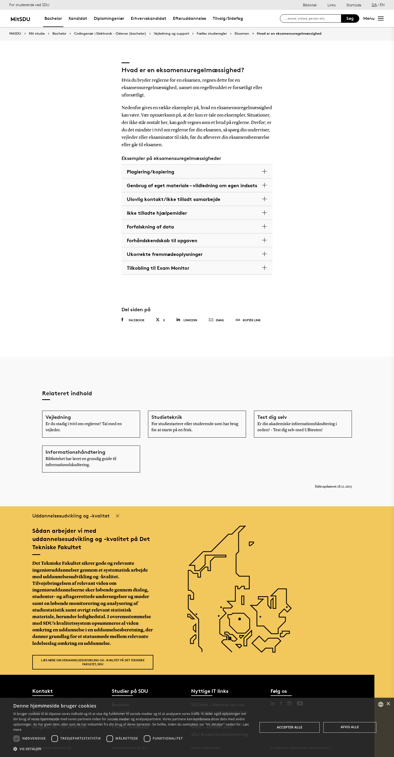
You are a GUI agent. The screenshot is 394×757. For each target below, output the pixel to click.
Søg (350, 18)
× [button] (388, 704)
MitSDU (15, 33)
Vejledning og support (171, 33)
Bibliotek (310, 5)
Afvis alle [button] (350, 727)
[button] (131, 749)
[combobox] (380, 704)
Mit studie (37, 33)
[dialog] (197, 727)
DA (374, 4)
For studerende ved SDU (29, 4)
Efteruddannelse (189, 18)
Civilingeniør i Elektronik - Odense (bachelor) (110, 33)
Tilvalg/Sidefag (228, 18)
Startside (353, 5)
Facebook (133, 320)
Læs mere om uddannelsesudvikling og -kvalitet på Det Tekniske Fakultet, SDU (93, 662)
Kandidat (78, 18)
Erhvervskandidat (148, 18)
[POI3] (232, 640)
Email (216, 320)
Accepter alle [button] (289, 727)
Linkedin (186, 320)
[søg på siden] (312, 18)
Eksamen (242, 33)
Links (332, 5)
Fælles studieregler (212, 33)
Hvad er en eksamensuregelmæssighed (289, 33)
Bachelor (53, 18)
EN (382, 4)
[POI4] (241, 621)
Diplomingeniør (109, 18)
